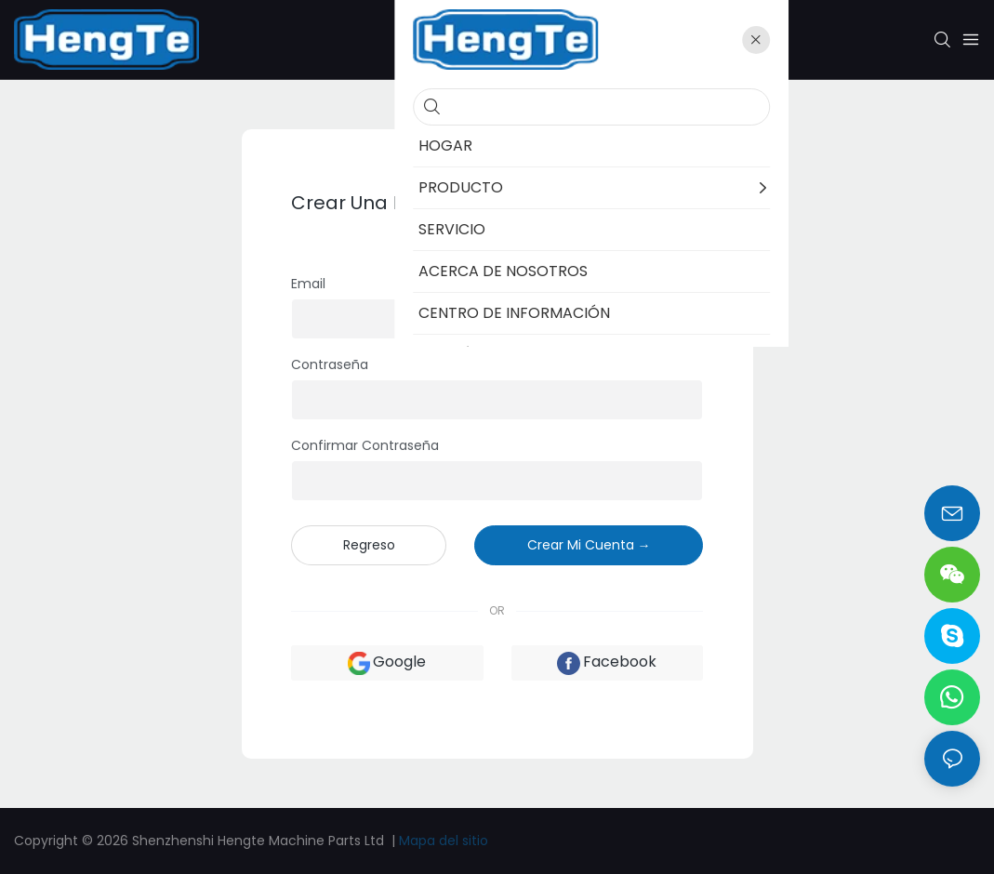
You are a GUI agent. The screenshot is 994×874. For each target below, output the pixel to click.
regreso (369, 545)
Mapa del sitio (443, 840)
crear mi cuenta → (589, 545)
